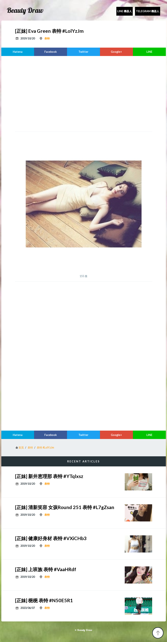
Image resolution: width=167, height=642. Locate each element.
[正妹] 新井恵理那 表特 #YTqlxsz (49, 476)
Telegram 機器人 (147, 11)
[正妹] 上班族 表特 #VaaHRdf (45, 569)
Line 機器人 (124, 11)
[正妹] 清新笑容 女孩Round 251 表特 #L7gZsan (64, 507)
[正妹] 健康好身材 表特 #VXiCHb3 (51, 538)
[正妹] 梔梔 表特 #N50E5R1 (44, 600)
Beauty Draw (25, 10)
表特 (47, 38)
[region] (83, 93)
